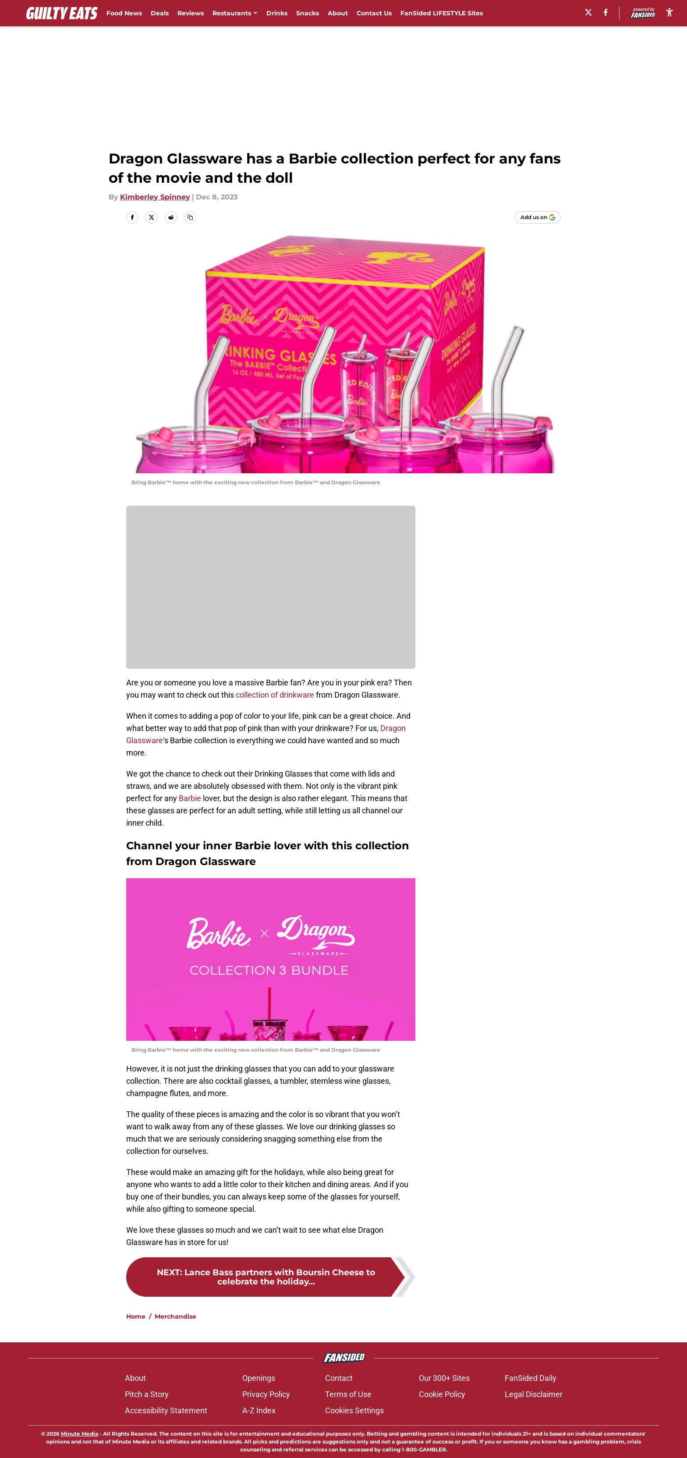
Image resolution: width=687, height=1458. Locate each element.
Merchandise (175, 1316)
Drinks (276, 13)
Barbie (190, 798)
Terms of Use (348, 1394)
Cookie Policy (442, 1394)
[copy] (190, 217)
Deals (160, 13)
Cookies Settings (354, 1410)
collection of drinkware (275, 694)
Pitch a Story (147, 1394)
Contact (339, 1378)
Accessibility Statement (166, 1410)
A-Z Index (259, 1410)
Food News (124, 13)
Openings (258, 1378)
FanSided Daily (530, 1378)
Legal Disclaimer (534, 1394)
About (338, 13)
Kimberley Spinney (155, 197)
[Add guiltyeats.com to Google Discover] (538, 217)
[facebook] (606, 12)
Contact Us (374, 13)
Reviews (190, 13)
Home (135, 1316)
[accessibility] (669, 12)
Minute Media (79, 1433)
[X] (588, 12)
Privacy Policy (266, 1394)
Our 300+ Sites (444, 1378)
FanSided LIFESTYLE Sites (441, 13)
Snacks (307, 13)
